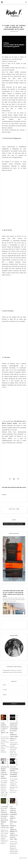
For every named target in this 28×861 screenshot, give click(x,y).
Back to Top (23, 858)
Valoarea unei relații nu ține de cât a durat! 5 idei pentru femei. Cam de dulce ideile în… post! (13, 593)
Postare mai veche (20, 487)
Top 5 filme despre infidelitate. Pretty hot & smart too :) (5, 725)
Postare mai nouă (8, 487)
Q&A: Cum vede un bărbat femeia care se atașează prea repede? (5, 769)
